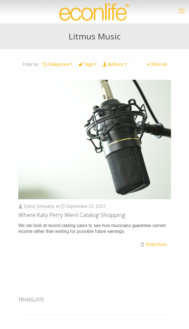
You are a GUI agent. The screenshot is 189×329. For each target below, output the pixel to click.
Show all (156, 64)
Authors (115, 64)
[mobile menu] (181, 11)
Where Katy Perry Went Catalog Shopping (71, 215)
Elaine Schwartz (39, 206)
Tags (88, 64)
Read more (156, 244)
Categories (58, 64)
